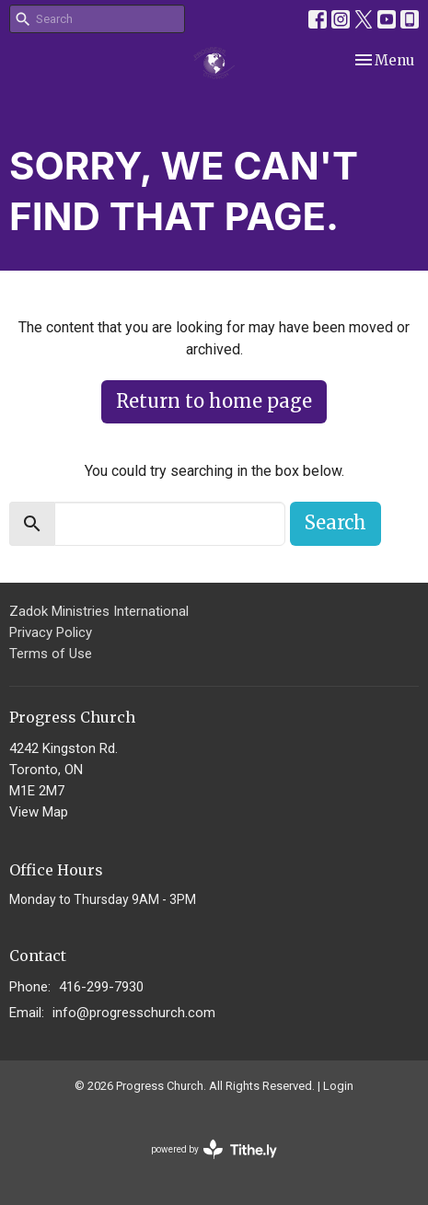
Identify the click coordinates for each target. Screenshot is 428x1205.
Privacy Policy (50, 632)
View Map (38, 812)
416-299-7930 (101, 987)
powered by (214, 1149)
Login (338, 1086)
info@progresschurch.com (133, 1012)
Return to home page (214, 400)
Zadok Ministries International (99, 611)
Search (335, 522)
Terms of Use (50, 653)
